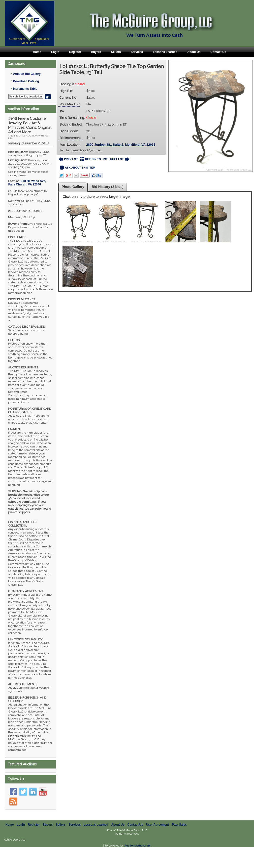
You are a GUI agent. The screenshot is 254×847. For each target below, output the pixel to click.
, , (27, 182)
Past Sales (179, 819)
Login (55, 52)
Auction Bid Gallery (26, 74)
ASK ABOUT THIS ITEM (77, 168)
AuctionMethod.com (137, 840)
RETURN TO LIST (94, 159)
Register (75, 52)
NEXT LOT (119, 159)
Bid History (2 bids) (108, 187)
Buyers (96, 52)
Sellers (116, 52)
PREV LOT (68, 159)
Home (37, 52)
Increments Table (25, 88)
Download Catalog (26, 81)
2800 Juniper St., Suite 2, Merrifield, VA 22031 (121, 144)
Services (137, 52)
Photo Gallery (73, 187)
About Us (193, 52)
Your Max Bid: (70, 104)
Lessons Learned (165, 52)
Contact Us (218, 52)
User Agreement (157, 819)
